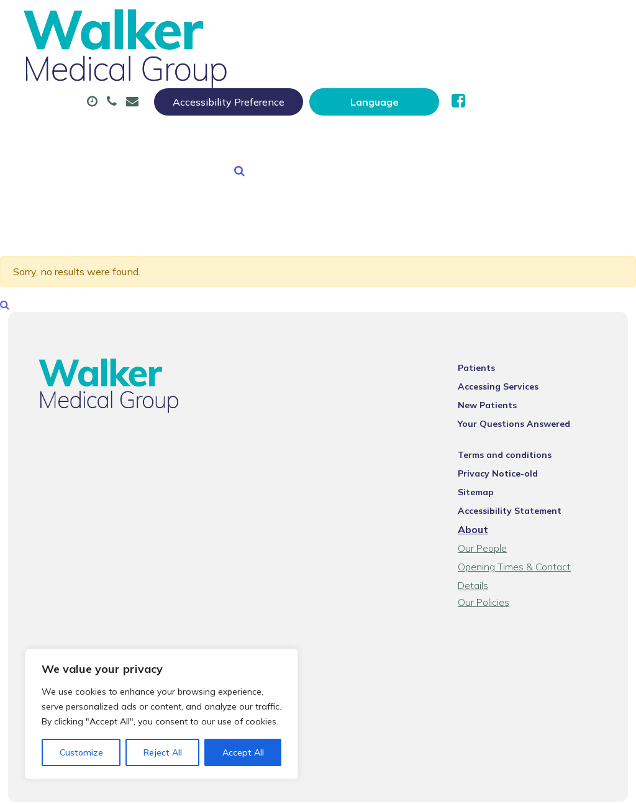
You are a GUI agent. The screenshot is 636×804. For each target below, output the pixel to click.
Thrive (600, 785)
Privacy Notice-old (505, 453)
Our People (489, 527)
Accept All (243, 752)
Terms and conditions (512, 434)
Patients (483, 347)
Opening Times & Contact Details (538, 546)
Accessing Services (505, 366)
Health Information (401, 105)
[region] (161, 714)
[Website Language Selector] (521, 23)
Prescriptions (401, 61)
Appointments (298, 61)
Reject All (162, 752)
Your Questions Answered (521, 403)
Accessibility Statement (517, 490)
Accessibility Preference (376, 23)
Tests (194, 105)
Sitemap (483, 471)
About (204, 61)
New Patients (277, 105)
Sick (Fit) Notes (506, 61)
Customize (81, 752)
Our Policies (491, 565)
